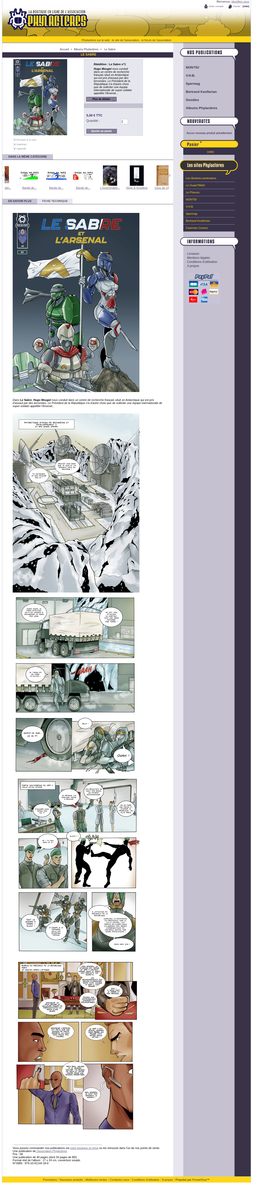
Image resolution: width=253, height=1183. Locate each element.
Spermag (193, 84)
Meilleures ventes (96, 1179)
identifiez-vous (240, 1)
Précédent (3, 175)
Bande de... (42, 187)
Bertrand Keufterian (201, 92)
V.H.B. (190, 75)
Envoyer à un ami (26, 139)
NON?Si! (192, 67)
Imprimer (22, 144)
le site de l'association (125, 40)
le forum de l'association (156, 40)
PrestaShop (199, 1179)
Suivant (170, 175)
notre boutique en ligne (84, 1148)
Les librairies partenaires (201, 178)
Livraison (193, 254)
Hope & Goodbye (149, 187)
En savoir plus (19, 200)
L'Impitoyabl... (15, 187)
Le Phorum (193, 192)
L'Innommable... (123, 187)
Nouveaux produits (71, 1179)
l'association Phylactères (51, 1151)
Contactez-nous (119, 1179)
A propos (193, 266)
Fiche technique (55, 200)
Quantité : (93, 121)
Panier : (237, 6)
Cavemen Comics (197, 227)
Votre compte (216, 6)
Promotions (50, 1179)
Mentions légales (198, 258)
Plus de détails (101, 99)
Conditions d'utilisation (202, 262)
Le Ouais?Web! (195, 185)
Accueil (64, 49)
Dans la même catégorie (27, 156)
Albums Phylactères (86, 49)
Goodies (192, 100)
